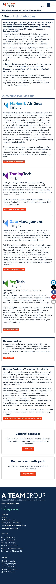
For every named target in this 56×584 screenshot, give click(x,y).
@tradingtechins (10, 566)
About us (4, 514)
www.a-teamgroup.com (10, 503)
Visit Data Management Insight (14, 269)
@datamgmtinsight (11, 569)
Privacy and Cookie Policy (10, 523)
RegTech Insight (9, 543)
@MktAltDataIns (9, 572)
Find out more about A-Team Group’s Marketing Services (22, 418)
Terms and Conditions (9, 528)
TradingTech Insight (11, 545)
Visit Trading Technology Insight (14, 209)
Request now (27, 474)
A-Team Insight (9, 540)
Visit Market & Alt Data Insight (13, 162)
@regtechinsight (10, 564)
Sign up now (9, 358)
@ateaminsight (9, 561)
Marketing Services (8, 520)
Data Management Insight (13, 548)
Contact (4, 517)
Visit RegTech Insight (11, 329)
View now (28, 449)
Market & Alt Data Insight (13, 551)
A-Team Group (9, 537)
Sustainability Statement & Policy (13, 525)
